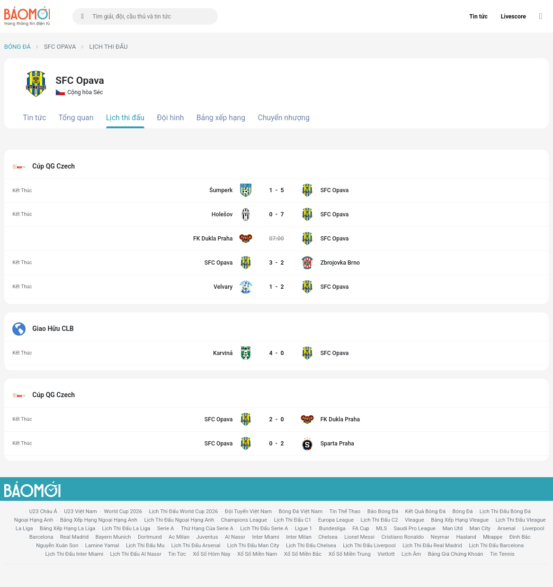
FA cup (360, 528)
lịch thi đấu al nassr (135, 554)
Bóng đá (17, 46)
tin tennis (502, 554)
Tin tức (478, 16)
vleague (414, 519)
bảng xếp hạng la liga (67, 528)
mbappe (492, 537)
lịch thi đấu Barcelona (496, 545)
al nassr (235, 537)
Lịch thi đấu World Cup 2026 (183, 511)
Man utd (452, 528)
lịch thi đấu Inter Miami (74, 554)
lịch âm (411, 554)
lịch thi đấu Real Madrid (432, 545)
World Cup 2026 (123, 511)
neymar (440, 537)
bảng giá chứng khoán (455, 554)
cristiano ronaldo (402, 537)
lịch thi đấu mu (145, 545)
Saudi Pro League (415, 528)
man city (480, 528)
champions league (244, 519)
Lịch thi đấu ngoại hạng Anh (179, 519)
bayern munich (113, 537)
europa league (336, 519)
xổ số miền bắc (302, 554)
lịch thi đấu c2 (379, 519)
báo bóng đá (382, 511)
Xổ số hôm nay (211, 554)
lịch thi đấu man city (253, 545)
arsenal (506, 528)
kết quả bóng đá (425, 511)
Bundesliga (332, 528)
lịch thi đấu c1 (292, 519)
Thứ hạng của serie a (207, 528)
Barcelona (41, 537)
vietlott (385, 554)
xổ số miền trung (350, 554)
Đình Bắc (520, 537)
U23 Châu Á (43, 511)
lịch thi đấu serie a (264, 528)
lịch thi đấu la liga (126, 528)
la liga (24, 528)
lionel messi (359, 537)
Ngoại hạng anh (34, 519)
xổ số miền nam (257, 554)
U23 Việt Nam (80, 511)
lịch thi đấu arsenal (196, 545)
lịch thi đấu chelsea (311, 545)
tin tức (177, 554)
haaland (466, 537)
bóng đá (463, 511)
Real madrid (74, 537)
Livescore (513, 16)
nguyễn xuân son (57, 545)
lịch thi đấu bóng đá (505, 511)
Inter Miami (265, 537)
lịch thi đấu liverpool (369, 545)
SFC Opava (60, 46)
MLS (381, 528)
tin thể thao (345, 511)
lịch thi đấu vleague (520, 519)
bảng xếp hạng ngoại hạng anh (98, 519)
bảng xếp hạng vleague (460, 519)
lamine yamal (102, 545)
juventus (207, 537)
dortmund (150, 537)
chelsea (328, 537)
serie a (165, 528)
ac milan (179, 537)
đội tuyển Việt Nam (248, 511)
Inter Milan (299, 537)
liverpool (533, 528)
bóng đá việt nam (301, 511)
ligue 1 (303, 528)
